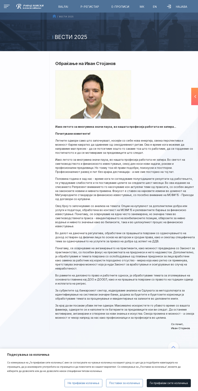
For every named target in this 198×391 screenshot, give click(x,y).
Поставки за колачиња (124, 383)
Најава (177, 6)
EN (155, 6)
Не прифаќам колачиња (83, 383)
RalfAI (63, 6)
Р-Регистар (89, 6)
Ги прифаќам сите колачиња (169, 383)
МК (142, 6)
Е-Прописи (120, 6)
